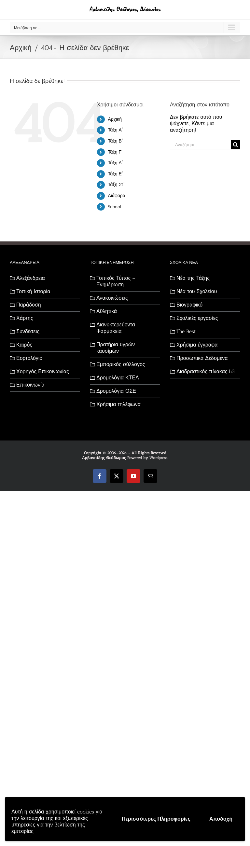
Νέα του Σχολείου (196, 291)
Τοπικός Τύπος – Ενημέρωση (115, 281)
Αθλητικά (106, 311)
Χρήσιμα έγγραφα (197, 345)
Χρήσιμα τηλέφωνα (118, 404)
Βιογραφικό (189, 305)
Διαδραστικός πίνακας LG (205, 371)
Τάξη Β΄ (115, 141)
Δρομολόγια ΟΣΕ (116, 391)
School (114, 207)
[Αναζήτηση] (235, 144)
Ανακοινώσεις (112, 298)
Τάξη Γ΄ (115, 152)
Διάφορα (116, 195)
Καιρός (24, 345)
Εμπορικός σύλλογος (120, 364)
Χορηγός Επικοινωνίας (42, 371)
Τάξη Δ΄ (115, 163)
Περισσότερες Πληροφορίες (156, 819)
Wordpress (158, 458)
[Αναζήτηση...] (200, 144)
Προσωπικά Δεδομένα (202, 358)
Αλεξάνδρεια (30, 278)
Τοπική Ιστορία (33, 291)
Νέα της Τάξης (193, 278)
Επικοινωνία (30, 385)
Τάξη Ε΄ (115, 174)
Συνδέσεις (27, 331)
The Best (186, 331)
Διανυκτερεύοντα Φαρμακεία (115, 327)
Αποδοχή (220, 819)
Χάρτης (24, 318)
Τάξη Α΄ (115, 130)
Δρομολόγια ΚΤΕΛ (117, 378)
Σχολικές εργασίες (197, 318)
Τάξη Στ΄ (116, 184)
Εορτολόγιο (29, 358)
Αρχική (115, 119)
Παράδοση (28, 305)
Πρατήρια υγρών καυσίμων (115, 347)
